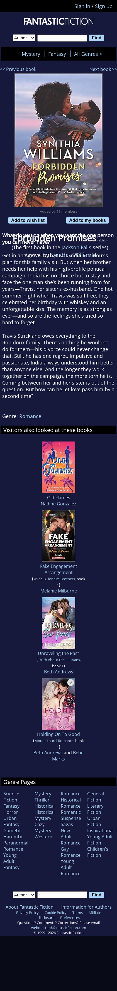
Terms (77, 912)
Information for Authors (86, 907)
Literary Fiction (95, 809)
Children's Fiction (97, 852)
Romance (30, 416)
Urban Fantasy (11, 821)
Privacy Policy (27, 912)
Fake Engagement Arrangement (58, 569)
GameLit (12, 830)
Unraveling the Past (58, 653)
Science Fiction (11, 797)
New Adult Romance (71, 836)
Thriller (42, 800)
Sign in (82, 6)
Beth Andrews (58, 672)
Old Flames (58, 498)
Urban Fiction (94, 821)
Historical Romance (71, 803)
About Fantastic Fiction (29, 907)
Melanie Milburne (58, 591)
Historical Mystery (45, 815)
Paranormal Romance (15, 846)
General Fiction (95, 797)
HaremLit (13, 837)
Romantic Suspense (71, 815)
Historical (45, 806)
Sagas (67, 824)
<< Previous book (18, 69)
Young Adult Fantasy (11, 861)
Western (43, 837)
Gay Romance (71, 852)
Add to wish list (28, 220)
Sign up (104, 6)
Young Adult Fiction (100, 840)
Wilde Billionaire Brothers (54, 578)
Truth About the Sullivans (59, 659)
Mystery (31, 54)
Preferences (70, 917)
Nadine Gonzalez (58, 504)
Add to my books (87, 220)
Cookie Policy (56, 912)
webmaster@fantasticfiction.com (58, 927)
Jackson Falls (76, 247)
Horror (10, 812)
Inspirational (100, 830)
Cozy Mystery (43, 827)
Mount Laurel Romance (54, 740)
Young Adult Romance (71, 867)
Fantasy (57, 54)
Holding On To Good (58, 734)
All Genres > (89, 54)
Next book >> (103, 69)
